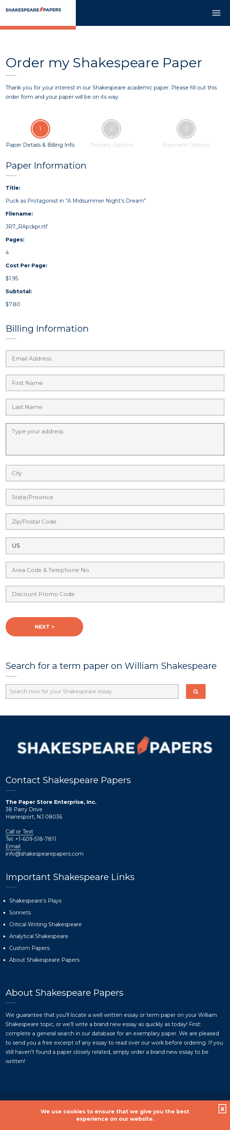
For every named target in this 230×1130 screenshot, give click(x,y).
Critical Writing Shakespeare (45, 924)
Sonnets (20, 912)
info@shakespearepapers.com (45, 853)
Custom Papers (29, 948)
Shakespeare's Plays (35, 900)
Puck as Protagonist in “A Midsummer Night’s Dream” (76, 200)
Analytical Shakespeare (38, 936)
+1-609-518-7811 (35, 839)
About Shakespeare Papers (44, 960)
